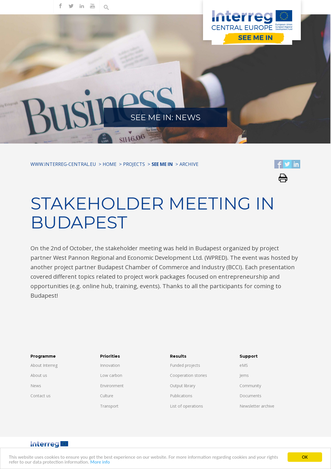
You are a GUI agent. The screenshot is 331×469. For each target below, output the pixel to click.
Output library (182, 385)
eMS (244, 365)
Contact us (40, 395)
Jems (244, 375)
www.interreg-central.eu (63, 164)
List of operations (186, 406)
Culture (106, 395)
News (35, 385)
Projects (134, 164)
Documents (250, 395)
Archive (188, 164)
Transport (109, 406)
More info (100, 463)
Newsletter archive (257, 406)
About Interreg (44, 365)
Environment (112, 385)
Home (109, 164)
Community (250, 385)
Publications (181, 395)
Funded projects (185, 365)
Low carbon (111, 375)
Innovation (110, 365)
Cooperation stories (188, 375)
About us (38, 375)
